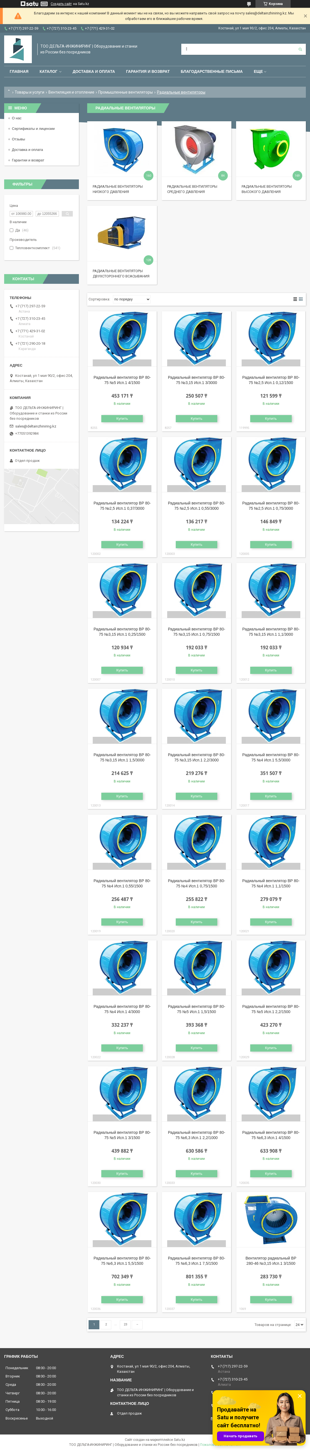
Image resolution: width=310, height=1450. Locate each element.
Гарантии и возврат (28, 160)
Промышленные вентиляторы (125, 92)
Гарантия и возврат (148, 71)
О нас (17, 118)
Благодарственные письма (212, 71)
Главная (19, 71)
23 (125, 1324)
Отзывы (18, 139)
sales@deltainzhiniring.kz (35, 426)
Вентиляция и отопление (71, 92)
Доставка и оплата (94, 71)
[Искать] (300, 49)
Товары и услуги (29, 92)
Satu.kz (179, 1440)
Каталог (49, 71)
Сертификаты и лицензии (33, 129)
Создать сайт (61, 4)
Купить (122, 418)
